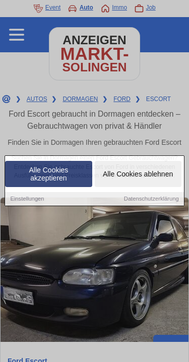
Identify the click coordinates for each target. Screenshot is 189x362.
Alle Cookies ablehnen (138, 174)
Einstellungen (27, 199)
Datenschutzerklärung (151, 199)
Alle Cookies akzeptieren (49, 174)
